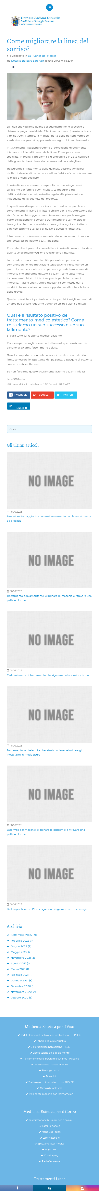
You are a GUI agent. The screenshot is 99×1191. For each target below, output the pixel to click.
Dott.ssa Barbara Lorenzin (27, 60)
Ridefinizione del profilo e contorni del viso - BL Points (51, 1035)
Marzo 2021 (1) (19, 969)
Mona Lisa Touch (51, 1131)
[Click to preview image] (49, 96)
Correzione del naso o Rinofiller (51, 1064)
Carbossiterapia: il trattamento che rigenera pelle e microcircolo (48, 675)
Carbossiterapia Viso (51, 1088)
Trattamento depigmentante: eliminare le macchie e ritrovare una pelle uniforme (49, 598)
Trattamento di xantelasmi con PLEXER (51, 1082)
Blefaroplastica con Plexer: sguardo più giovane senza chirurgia (47, 909)
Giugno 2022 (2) (20, 946)
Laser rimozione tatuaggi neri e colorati (51, 1120)
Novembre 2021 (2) (22, 957)
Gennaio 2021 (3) (21, 980)
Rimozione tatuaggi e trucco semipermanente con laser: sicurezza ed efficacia (49, 518)
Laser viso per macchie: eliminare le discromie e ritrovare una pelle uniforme (46, 832)
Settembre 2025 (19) (23, 934)
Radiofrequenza (51, 1161)
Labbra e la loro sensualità (51, 1041)
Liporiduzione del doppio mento (51, 1052)
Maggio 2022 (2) (20, 952)
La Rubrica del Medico (42, 55)
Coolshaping (51, 1155)
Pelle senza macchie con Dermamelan (51, 1093)
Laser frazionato (51, 1125)
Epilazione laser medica (51, 1143)
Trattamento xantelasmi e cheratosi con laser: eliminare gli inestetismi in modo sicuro (44, 752)
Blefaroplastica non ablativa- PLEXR (51, 1046)
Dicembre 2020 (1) (22, 986)
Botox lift (51, 1076)
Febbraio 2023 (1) (21, 940)
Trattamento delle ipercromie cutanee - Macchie (51, 1058)
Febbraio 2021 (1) (21, 974)
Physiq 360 (51, 1149)
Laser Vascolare (51, 1137)
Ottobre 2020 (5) (21, 997)
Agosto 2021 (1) (20, 963)
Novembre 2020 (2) (23, 991)
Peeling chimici (51, 1070)
